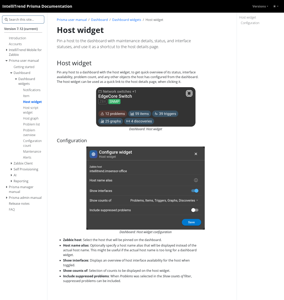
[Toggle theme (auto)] (275, 6)
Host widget (247, 17)
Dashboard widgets (126, 20)
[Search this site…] (23, 19)
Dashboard (99, 20)
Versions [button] (259, 6)
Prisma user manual (72, 20)
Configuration (250, 23)
